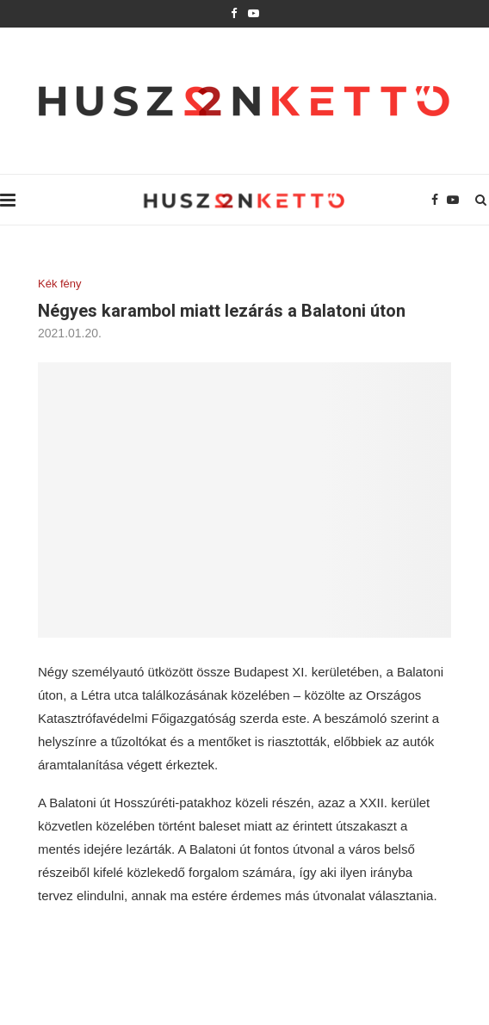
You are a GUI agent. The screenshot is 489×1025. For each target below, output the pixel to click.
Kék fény (60, 283)
